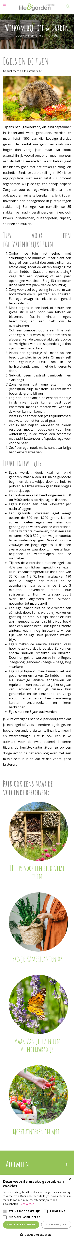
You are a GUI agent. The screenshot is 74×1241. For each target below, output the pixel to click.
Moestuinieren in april (37, 1131)
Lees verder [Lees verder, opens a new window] (27, 1204)
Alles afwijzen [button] (56, 1224)
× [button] (69, 1179)
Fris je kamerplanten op (37, 958)
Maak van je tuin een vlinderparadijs (37, 1045)
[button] (37, 1234)
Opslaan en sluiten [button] (21, 1224)
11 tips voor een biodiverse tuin (37, 872)
